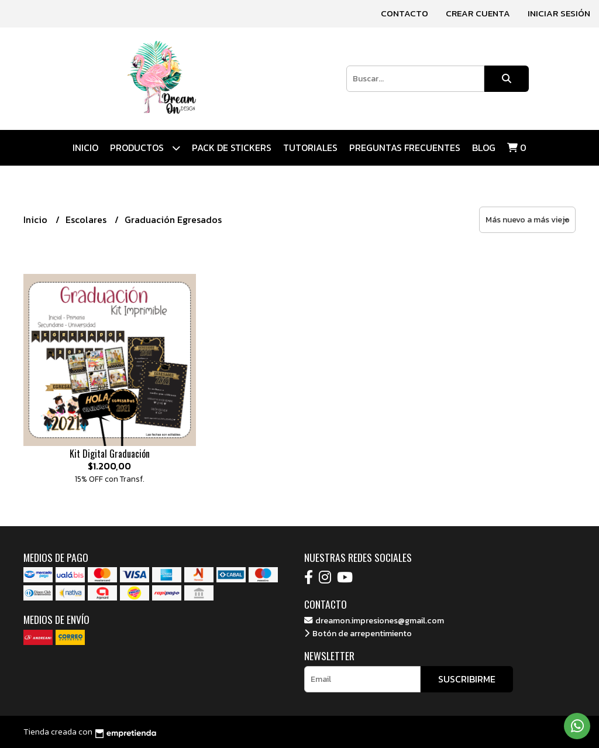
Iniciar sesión (559, 13)
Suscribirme (466, 679)
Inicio (85, 147)
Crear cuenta (478, 13)
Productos (145, 148)
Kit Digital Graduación (110, 454)
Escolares (87, 219)
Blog (483, 147)
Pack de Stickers (231, 147)
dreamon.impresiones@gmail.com (374, 620)
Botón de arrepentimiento (358, 633)
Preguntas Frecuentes (404, 147)
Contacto (404, 13)
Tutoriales (310, 147)
